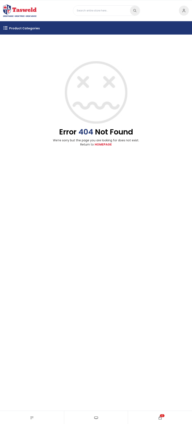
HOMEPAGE (103, 144)
